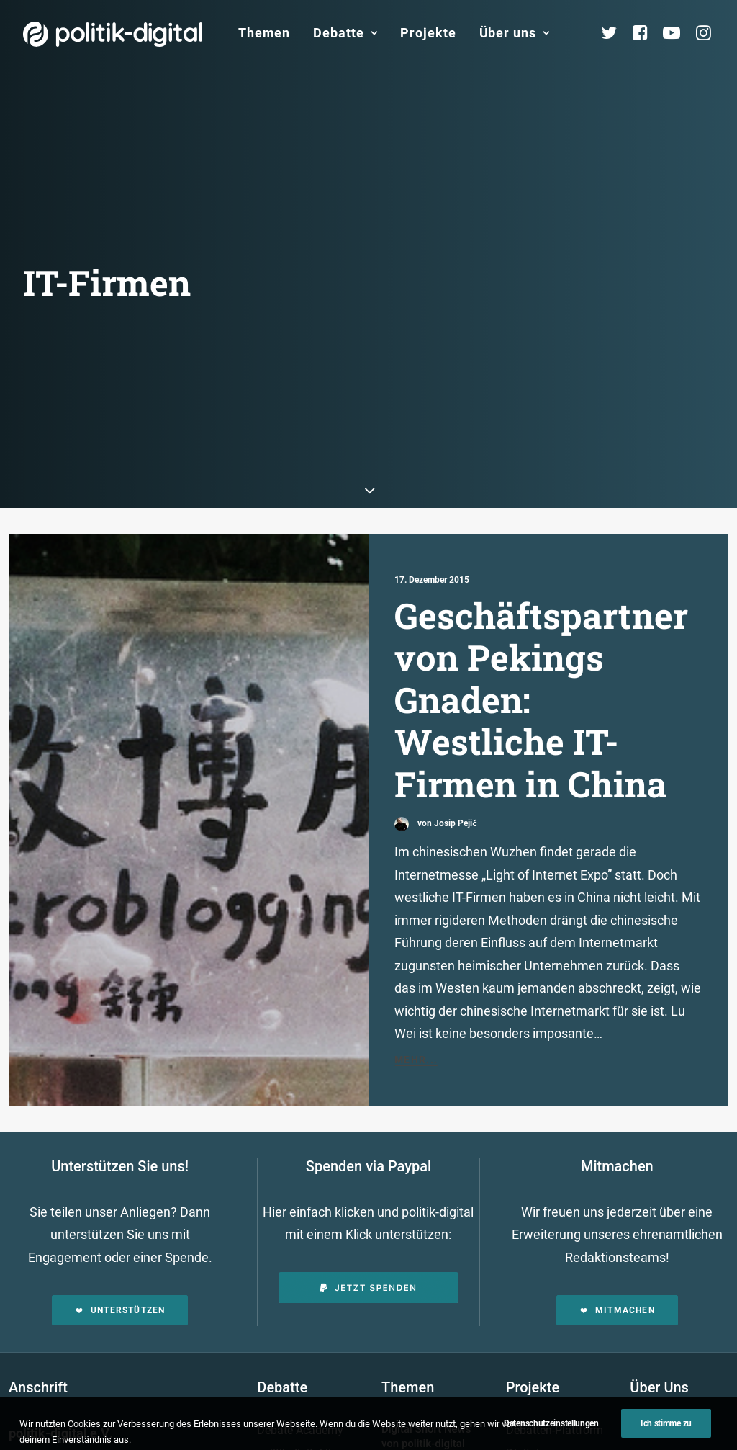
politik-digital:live (300, 1411)
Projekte (428, 32)
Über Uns (659, 1346)
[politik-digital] (112, 34)
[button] (188, 778)
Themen (264, 32)
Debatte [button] (345, 32)
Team (657, 1438)
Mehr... (416, 1018)
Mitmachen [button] (617, 1269)
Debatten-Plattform (554, 1389)
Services (664, 1415)
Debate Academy (300, 1389)
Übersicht (666, 1393)
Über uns (514, 32)
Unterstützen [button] (120, 1269)
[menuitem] (264, 33)
